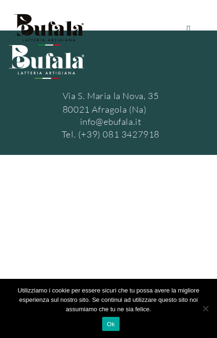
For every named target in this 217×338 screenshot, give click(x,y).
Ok (111, 324)
